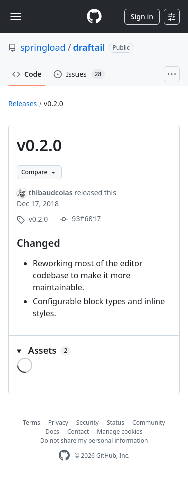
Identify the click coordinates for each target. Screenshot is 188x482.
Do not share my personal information (94, 440)
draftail (89, 47)
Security (87, 422)
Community (148, 422)
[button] (94, 350)
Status (115, 422)
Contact (78, 431)
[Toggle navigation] (15, 16)
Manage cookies (119, 431)
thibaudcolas (51, 192)
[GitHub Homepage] (64, 455)
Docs (52, 431)
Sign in (142, 16)
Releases (22, 103)
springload (43, 47)
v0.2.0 (53, 103)
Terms (31, 422)
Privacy (58, 422)
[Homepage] (94, 16)
